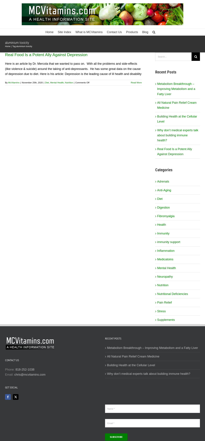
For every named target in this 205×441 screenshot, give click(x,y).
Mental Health (57, 82)
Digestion (163, 207)
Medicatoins (165, 259)
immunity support (168, 242)
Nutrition (69, 82)
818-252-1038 (24, 369)
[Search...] (173, 56)
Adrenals (163, 181)
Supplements (166, 320)
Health (161, 224)
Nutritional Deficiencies (172, 294)
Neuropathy (165, 276)
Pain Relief (164, 302)
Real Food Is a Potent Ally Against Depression (46, 54)
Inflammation (166, 250)
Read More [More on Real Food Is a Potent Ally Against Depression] (136, 82)
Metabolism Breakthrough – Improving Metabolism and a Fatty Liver (176, 89)
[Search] (196, 56)
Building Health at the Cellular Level (131, 365)
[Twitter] (16, 397)
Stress (161, 311)
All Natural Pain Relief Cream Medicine (133, 356)
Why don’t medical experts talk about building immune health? (177, 135)
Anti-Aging (164, 190)
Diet (47, 82)
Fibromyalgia (166, 216)
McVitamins (14, 82)
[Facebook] (8, 397)
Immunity (163, 233)
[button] (153, 32)
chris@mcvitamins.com (29, 374)
